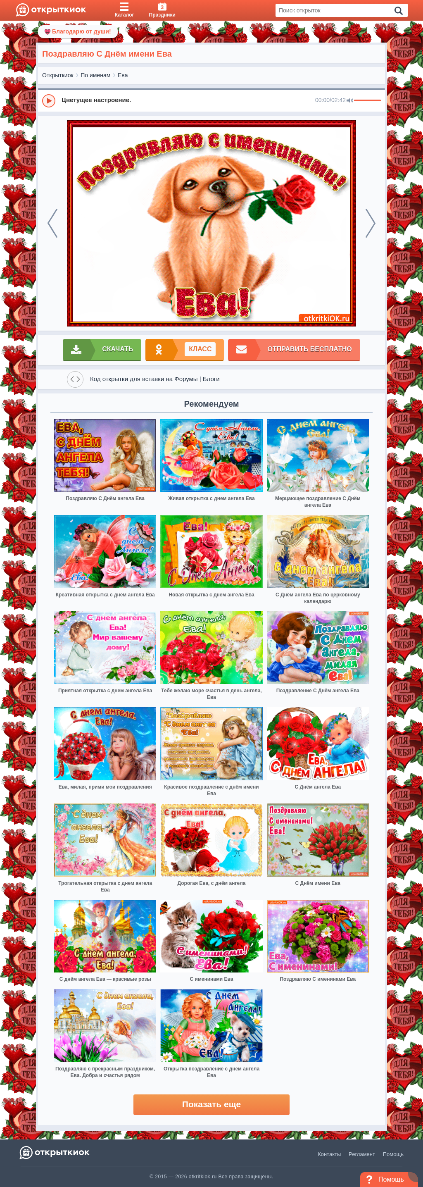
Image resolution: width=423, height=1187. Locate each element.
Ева (123, 75)
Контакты (329, 1154)
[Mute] (350, 101)
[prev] (52, 223)
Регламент (362, 1154)
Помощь (393, 1154)
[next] (370, 223)
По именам (95, 75)
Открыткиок (58, 75)
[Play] (48, 100)
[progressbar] (367, 101)
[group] (211, 100)
